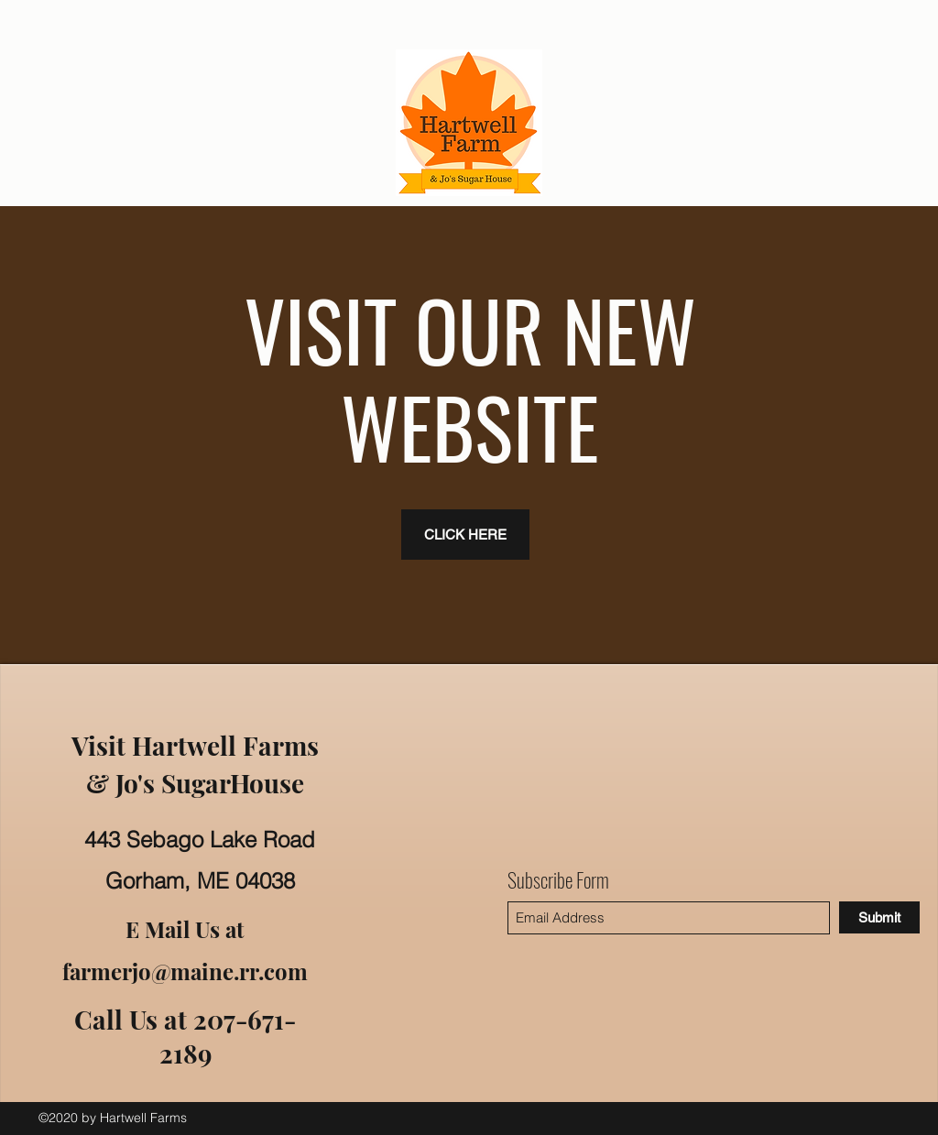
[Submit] (879, 917)
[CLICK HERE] (465, 534)
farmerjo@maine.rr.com (185, 971)
